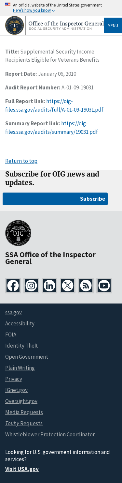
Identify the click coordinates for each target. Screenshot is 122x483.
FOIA (10, 334)
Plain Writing (20, 367)
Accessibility (19, 323)
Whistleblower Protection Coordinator (50, 434)
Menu (113, 25)
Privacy (13, 378)
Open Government (26, 356)
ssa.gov (13, 312)
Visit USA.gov (22, 469)
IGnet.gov (16, 390)
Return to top (21, 160)
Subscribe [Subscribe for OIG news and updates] (92, 198)
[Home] (54, 33)
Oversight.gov (21, 401)
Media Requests (24, 412)
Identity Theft (21, 345)
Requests (24, 423)
